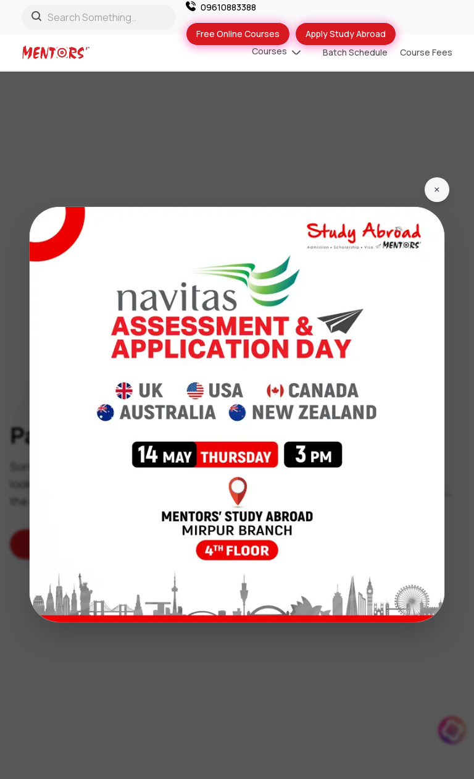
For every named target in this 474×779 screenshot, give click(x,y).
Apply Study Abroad (346, 34)
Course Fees (426, 52)
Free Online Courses (238, 34)
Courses (276, 52)
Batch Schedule (355, 52)
